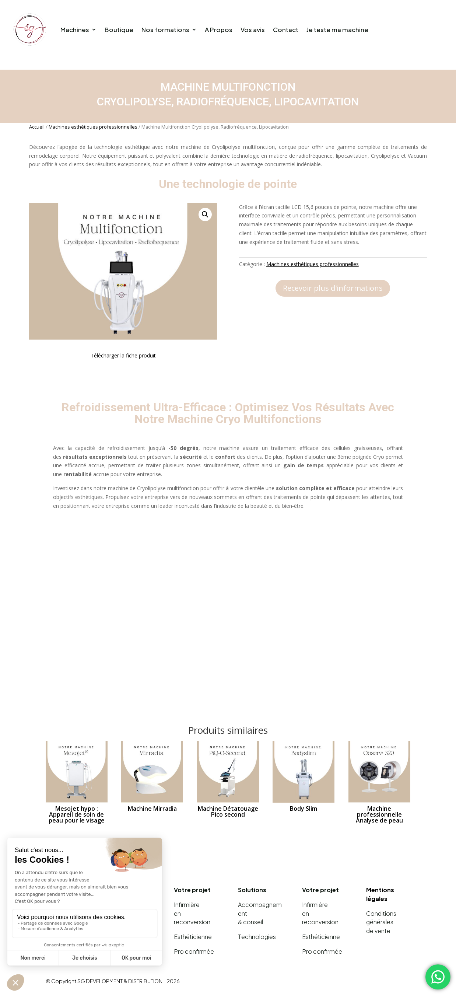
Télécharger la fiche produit (123, 355)
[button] (205, 214)
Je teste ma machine (337, 29)
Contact (285, 29)
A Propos (218, 29)
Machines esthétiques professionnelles (93, 126)
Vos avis (253, 29)
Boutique (119, 29)
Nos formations (165, 29)
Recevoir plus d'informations (333, 288)
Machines (74, 29)
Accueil (37, 126)
